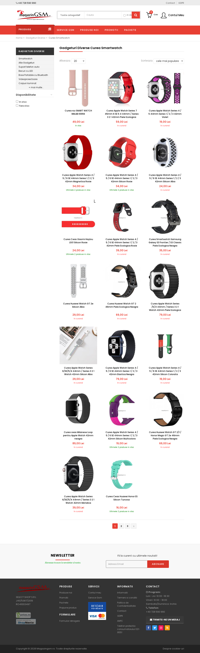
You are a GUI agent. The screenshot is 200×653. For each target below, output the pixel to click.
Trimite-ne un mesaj (165, 619)
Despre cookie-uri (173, 648)
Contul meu (94, 592)
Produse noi (65, 592)
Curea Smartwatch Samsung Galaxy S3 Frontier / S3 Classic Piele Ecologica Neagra (165, 242)
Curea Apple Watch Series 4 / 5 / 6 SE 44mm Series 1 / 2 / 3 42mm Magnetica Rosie (78, 178)
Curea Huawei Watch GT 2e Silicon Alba (78, 305)
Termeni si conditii (127, 597)
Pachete (63, 602)
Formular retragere (69, 620)
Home (19, 37)
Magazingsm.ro (46, 648)
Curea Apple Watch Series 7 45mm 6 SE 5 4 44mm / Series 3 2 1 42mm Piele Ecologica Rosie (122, 114)
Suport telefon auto (29, 66)
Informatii (122, 592)
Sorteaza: (147, 60)
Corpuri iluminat (27, 83)
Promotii (63, 597)
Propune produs (68, 607)
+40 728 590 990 (27, 2)
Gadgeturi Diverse (35, 37)
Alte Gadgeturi (26, 62)
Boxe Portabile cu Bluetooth (33, 75)
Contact (121, 610)
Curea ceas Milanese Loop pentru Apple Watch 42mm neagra (78, 435)
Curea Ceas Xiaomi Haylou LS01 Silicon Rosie (78, 241)
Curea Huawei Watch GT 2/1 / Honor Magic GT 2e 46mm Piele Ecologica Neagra (165, 435)
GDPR (120, 615)
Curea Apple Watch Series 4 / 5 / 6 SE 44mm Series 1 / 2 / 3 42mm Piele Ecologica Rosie (122, 242)
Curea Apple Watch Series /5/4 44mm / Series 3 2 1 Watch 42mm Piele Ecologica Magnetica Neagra (165, 307)
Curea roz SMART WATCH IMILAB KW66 (78, 112)
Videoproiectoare (28, 79)
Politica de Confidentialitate (126, 604)
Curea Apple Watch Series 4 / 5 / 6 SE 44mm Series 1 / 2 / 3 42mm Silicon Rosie (122, 178)
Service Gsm (95, 597)
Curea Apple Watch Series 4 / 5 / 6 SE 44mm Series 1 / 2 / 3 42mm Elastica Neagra (122, 371)
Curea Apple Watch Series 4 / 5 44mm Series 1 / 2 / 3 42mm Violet (165, 114)
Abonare (158, 564)
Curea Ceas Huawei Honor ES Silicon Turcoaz (122, 498)
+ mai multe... (36, 87)
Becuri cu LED (26, 70)
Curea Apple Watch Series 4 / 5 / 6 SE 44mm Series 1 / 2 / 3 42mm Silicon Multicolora (122, 435)
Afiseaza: (65, 60)
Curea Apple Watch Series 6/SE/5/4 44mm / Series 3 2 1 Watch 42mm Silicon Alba (78, 371)
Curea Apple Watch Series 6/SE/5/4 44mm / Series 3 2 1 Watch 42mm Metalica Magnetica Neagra (78, 500)
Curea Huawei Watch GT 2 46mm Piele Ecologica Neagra (121, 305)
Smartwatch (25, 58)
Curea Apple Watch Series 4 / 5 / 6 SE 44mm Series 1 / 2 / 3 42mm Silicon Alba (165, 178)
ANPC (120, 620)
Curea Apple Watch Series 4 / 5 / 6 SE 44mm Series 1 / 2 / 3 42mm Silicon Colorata (165, 371)
